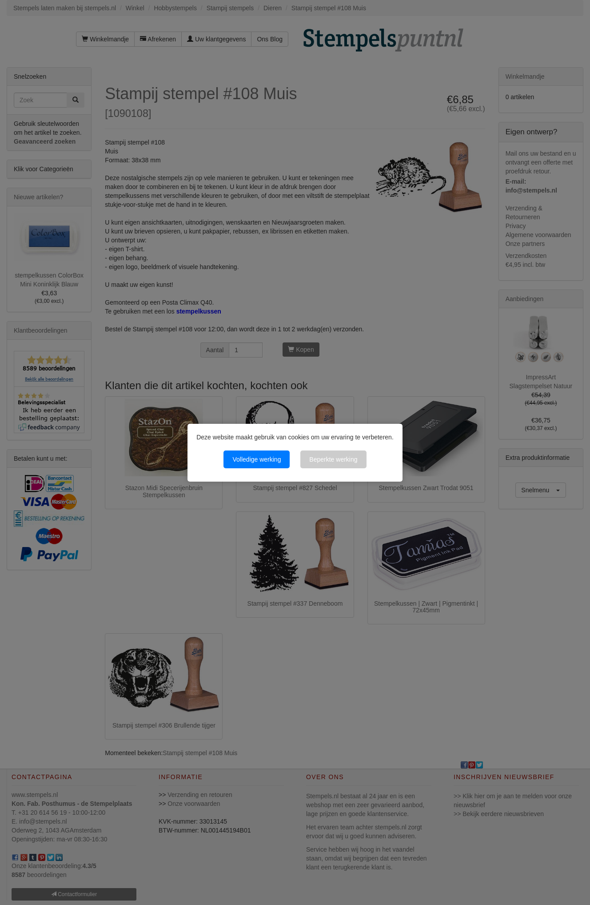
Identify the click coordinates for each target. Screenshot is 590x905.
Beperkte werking (333, 459)
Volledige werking (256, 459)
